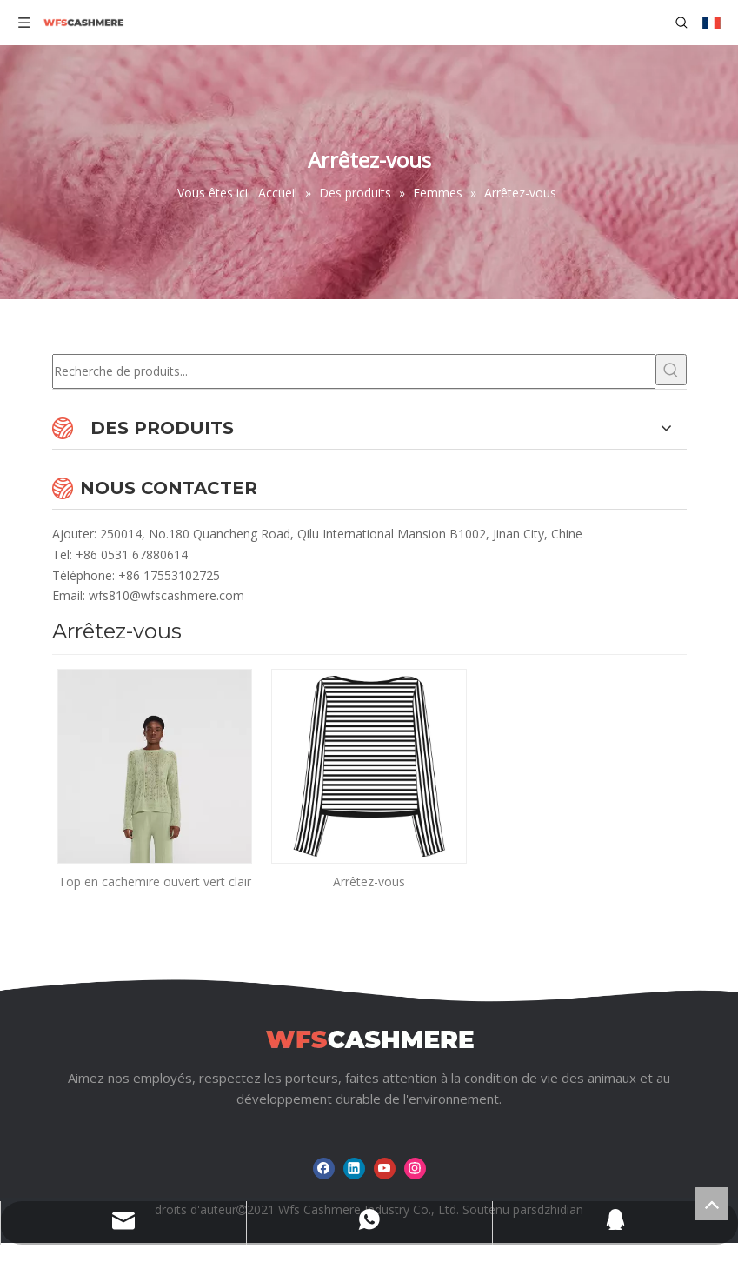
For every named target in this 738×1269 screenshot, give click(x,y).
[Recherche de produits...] (353, 371)
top (711, 1203)
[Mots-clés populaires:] (671, 369)
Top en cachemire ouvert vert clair (154, 881)
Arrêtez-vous (369, 881)
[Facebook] (324, 1168)
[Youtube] (385, 1168)
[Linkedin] (354, 1168)
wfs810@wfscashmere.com (166, 595)
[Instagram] (415, 1168)
